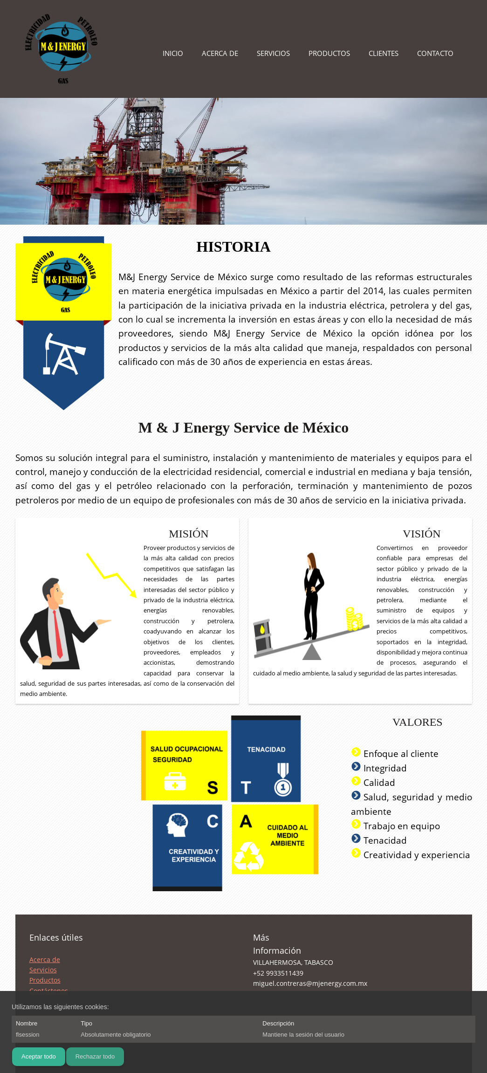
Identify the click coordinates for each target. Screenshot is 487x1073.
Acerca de (44, 959)
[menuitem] (172, 56)
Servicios (43, 969)
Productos (45, 980)
